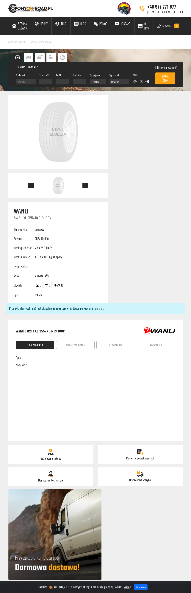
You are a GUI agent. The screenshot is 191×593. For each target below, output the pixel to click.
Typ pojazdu (95, 75)
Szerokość (44, 75)
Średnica (77, 75)
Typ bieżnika (114, 75)
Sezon (136, 75)
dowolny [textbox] (95, 81)
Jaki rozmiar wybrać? (166, 67)
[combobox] (26, 81)
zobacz (38, 295)
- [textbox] (41, 81)
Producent (20, 75)
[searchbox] (25, 81)
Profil (58, 75)
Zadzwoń (74, 308)
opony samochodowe (41, 42)
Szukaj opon (165, 78)
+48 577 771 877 (161, 6)
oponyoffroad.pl (16, 42)
